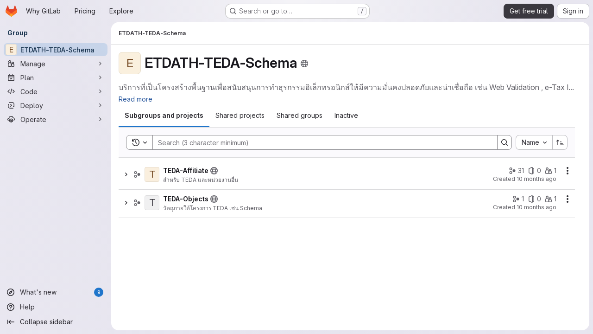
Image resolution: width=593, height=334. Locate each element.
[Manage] (55, 63)
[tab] (164, 115)
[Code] (55, 91)
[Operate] (55, 119)
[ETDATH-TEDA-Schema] (55, 49)
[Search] (320, 142)
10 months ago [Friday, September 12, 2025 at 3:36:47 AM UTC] (536, 207)
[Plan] (55, 77)
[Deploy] (55, 105)
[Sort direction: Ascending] (560, 142)
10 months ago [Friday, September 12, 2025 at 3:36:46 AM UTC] (536, 178)
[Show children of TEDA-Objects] (126, 202)
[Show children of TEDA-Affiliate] (126, 174)
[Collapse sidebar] (55, 321)
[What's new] (55, 292)
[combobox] (534, 142)
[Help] (55, 307)
